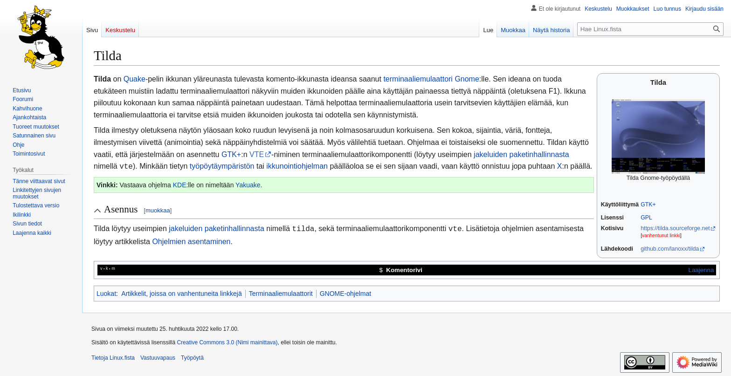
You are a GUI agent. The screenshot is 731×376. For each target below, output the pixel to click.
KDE (179, 184)
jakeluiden (490, 154)
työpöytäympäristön (222, 166)
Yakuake (247, 184)
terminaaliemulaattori (418, 79)
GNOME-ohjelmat (345, 293)
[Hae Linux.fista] (650, 29)
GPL (646, 217)
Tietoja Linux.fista (113, 358)
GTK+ (648, 204)
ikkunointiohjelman (297, 166)
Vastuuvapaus (157, 358)
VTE (256, 154)
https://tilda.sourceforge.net (675, 228)
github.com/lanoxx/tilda (670, 249)
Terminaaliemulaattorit (281, 293)
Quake (134, 79)
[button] (32, 233)
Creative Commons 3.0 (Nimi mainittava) (227, 342)
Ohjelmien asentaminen (191, 240)
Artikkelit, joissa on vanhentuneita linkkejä (181, 293)
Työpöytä (192, 358)
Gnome (467, 79)
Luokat (106, 293)
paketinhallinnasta (539, 154)
